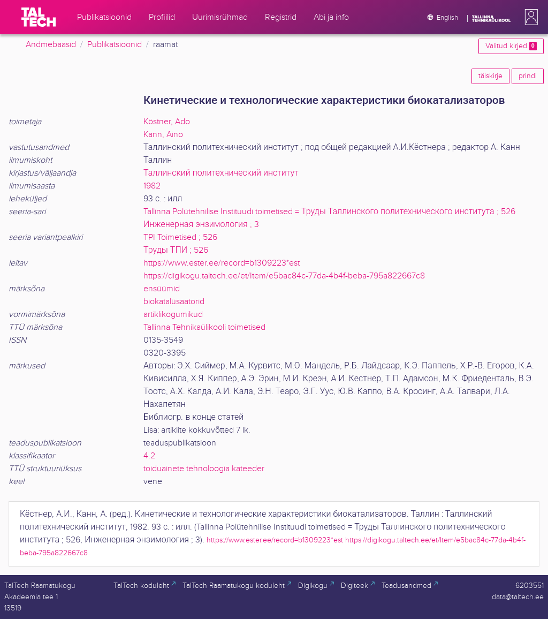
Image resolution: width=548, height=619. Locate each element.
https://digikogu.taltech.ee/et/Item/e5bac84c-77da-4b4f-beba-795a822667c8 (284, 276)
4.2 (149, 456)
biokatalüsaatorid (173, 302)
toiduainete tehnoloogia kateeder (203, 469)
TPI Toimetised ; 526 (180, 237)
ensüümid (161, 289)
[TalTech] (38, 17)
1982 (152, 186)
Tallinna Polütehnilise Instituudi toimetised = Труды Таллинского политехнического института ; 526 (329, 212)
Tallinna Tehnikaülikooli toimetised (204, 327)
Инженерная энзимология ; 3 (201, 225)
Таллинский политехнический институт (221, 173)
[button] (529, 17)
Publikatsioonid (114, 45)
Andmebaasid (51, 45)
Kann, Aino (163, 135)
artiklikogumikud (173, 315)
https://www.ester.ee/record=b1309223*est (221, 263)
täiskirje (490, 76)
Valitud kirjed (511, 46)
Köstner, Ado (166, 122)
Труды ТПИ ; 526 (175, 250)
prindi (528, 76)
